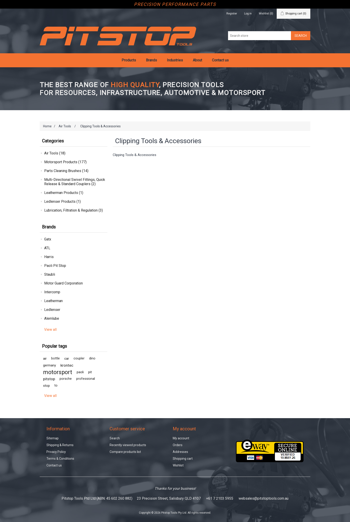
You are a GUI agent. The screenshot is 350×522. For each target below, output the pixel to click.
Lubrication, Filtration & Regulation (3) (73, 210)
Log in (248, 13)
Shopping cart (183, 458)
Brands (151, 60)
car (66, 359)
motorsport (57, 372)
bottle (55, 358)
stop (46, 386)
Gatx (47, 239)
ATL (47, 248)
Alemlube (51, 318)
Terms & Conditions (60, 458)
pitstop (49, 379)
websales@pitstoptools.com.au (263, 498)
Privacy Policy (56, 452)
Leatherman (53, 301)
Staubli (49, 274)
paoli (80, 372)
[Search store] (259, 35)
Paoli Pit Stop (55, 265)
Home (47, 126)
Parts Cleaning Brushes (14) (66, 171)
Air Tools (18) (54, 153)
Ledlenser (52, 310)
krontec (66, 365)
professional (85, 379)
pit (90, 372)
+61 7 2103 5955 (219, 498)
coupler (79, 358)
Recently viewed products (128, 445)
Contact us (220, 60)
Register (231, 13)
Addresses (180, 452)
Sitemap (52, 438)
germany (49, 365)
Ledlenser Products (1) (62, 201)
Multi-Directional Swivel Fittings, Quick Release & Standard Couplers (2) (74, 181)
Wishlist (178, 465)
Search (115, 438)
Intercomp (52, 292)
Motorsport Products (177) (65, 162)
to (56, 385)
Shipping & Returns (60, 445)
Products (129, 60)
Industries (175, 60)
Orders (177, 445)
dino (92, 358)
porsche (66, 379)
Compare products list (125, 452)
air (45, 359)
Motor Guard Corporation (63, 283)
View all (50, 329)
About (197, 60)
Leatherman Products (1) (63, 193)
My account (181, 438)
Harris (49, 257)
